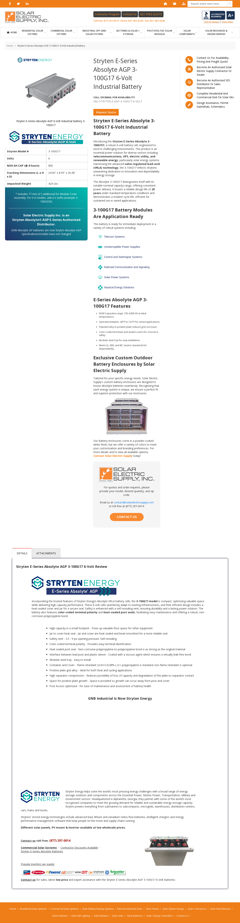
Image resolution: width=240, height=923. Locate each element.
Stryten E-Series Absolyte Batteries (42, 851)
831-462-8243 (135, 21)
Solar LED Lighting (80, 915)
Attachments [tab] (46, 553)
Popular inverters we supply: (38, 864)
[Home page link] (29, 17)
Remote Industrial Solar (129, 908)
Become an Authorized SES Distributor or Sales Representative (213, 84)
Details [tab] (22, 553)
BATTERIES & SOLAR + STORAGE (128, 32)
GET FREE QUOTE (151, 14)
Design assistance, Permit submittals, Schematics (212, 104)
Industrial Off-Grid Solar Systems (94, 32)
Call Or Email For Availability (115, 97)
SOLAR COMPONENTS (187, 32)
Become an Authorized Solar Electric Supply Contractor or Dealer (214, 70)
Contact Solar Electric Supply (112, 456)
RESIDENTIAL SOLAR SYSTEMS (32, 32)
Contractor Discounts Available (79, 847)
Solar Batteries (135, 915)
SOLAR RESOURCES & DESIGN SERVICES (216, 32)
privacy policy (227, 22)
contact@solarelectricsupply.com (134, 502)
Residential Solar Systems (33, 908)
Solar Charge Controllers (159, 915)
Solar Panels (152, 908)
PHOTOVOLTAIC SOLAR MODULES (159, 32)
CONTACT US (127, 517)
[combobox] (210, 4)
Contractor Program (107, 14)
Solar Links (117, 915)
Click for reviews (218, 17)
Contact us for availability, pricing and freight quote (213, 59)
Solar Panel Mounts (220, 908)
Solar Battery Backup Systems (98, 908)
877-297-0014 (111, 21)
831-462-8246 (157, 21)
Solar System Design (173, 908)
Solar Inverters (60, 915)
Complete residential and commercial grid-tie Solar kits (215, 95)
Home (13, 32)
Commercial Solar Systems (61, 32)
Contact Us (130, 14)
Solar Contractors (197, 908)
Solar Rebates (101, 915)
